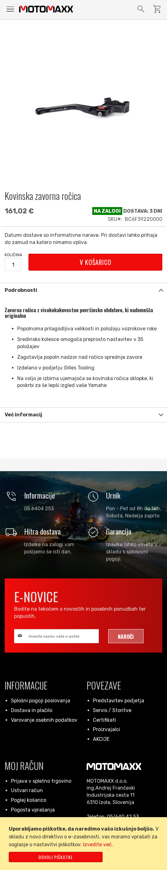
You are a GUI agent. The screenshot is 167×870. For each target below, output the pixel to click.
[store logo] (46, 9)
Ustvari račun (27, 790)
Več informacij (23, 415)
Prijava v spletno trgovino (41, 781)
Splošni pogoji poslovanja (40, 701)
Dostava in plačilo (31, 710)
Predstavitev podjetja (118, 701)
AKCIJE (101, 739)
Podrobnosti (21, 290)
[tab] (83, 290)
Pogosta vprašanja (33, 810)
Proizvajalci (106, 729)
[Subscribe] (126, 636)
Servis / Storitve (112, 710)
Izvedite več (97, 844)
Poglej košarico (28, 800)
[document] (84, 843)
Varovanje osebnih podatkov (44, 720)
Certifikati (104, 720)
